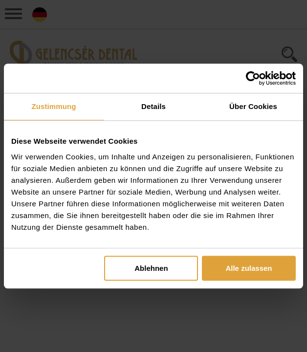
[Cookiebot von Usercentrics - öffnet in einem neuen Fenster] (253, 78)
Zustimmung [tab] (54, 106)
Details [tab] (153, 106)
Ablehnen (151, 268)
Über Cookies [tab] (253, 106)
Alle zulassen (248, 268)
